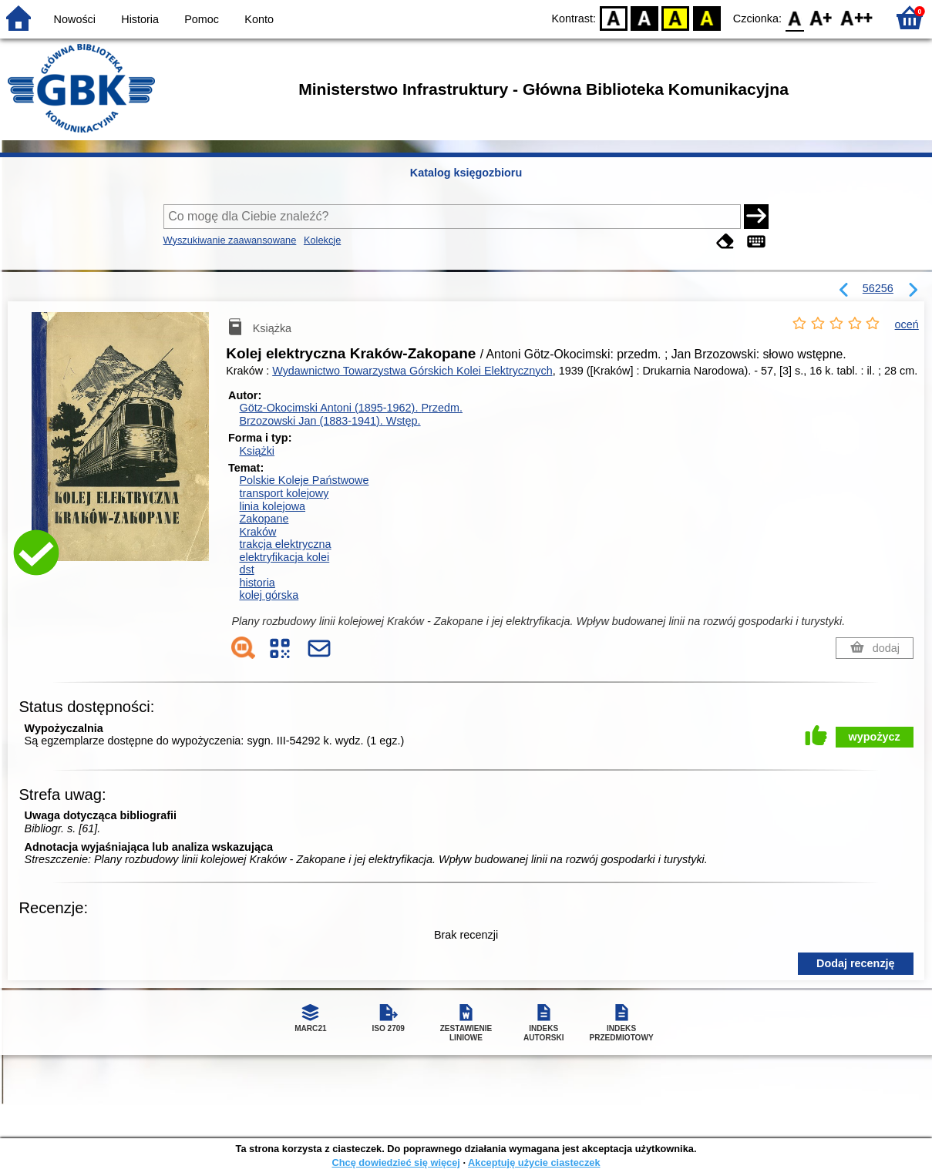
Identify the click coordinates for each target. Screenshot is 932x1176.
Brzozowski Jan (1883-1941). (329, 421)
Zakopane (263, 518)
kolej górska (268, 595)
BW (644, 17)
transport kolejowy (283, 493)
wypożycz (874, 737)
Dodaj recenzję (855, 963)
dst (246, 569)
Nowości (75, 19)
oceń (907, 324)
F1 (821, 17)
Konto (259, 19)
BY (706, 17)
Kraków (257, 532)
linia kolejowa (272, 506)
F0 (794, 17)
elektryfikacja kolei (284, 557)
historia (256, 582)
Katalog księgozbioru (466, 172)
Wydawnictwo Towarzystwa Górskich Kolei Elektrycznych (412, 371)
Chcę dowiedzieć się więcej (395, 1162)
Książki (256, 451)
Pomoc (201, 19)
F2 (857, 17)
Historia (140, 19)
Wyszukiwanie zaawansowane (230, 240)
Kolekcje (322, 240)
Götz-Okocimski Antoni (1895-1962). (351, 408)
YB (676, 17)
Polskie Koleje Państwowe (303, 480)
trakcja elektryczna (285, 544)
